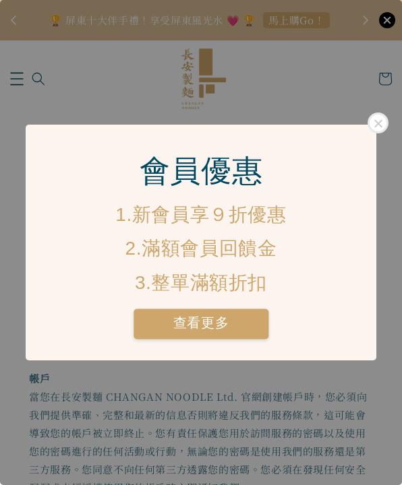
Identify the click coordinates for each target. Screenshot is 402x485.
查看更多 (201, 323)
